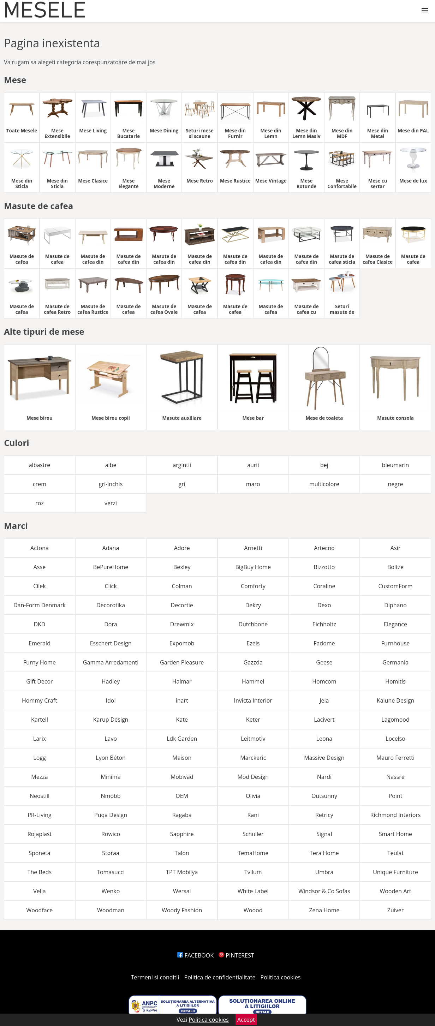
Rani (253, 815)
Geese (324, 662)
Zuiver (395, 910)
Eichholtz (324, 624)
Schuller (253, 834)
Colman (182, 586)
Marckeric (253, 758)
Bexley (182, 567)
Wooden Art (395, 891)
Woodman (110, 910)
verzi (111, 503)
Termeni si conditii (155, 977)
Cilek (39, 586)
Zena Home (324, 910)
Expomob (182, 643)
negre (395, 484)
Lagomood (395, 719)
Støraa (110, 853)
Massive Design (324, 758)
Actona (39, 548)
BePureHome (111, 567)
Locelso (395, 738)
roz (39, 503)
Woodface (39, 910)
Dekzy (253, 605)
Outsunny (324, 796)
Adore (182, 548)
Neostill (39, 796)
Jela (324, 700)
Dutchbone (253, 624)
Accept (246, 1020)
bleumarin (395, 465)
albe (111, 465)
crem (39, 484)
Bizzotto (324, 567)
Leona (324, 738)
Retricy (324, 815)
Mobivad (182, 777)
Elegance (395, 624)
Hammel (253, 681)
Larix (39, 738)
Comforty (253, 586)
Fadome (324, 643)
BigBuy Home (253, 567)
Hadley (111, 681)
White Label (253, 891)
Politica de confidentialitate (220, 977)
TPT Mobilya (182, 872)
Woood (253, 910)
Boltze (395, 567)
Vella (39, 891)
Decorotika (110, 605)
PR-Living (40, 815)
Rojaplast (40, 834)
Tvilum (253, 872)
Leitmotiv (253, 738)
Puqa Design (110, 815)
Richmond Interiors (395, 815)
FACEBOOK (195, 955)
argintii (182, 465)
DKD (39, 624)
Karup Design (111, 719)
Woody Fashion (182, 910)
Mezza (39, 777)
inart (182, 700)
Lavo (111, 738)
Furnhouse (395, 643)
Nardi (324, 777)
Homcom (324, 681)
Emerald (39, 643)
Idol (111, 700)
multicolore (324, 484)
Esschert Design (111, 643)
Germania (395, 662)
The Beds (40, 872)
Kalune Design (395, 700)
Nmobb (111, 796)
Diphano (395, 605)
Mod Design (253, 777)
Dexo (324, 605)
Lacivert (324, 719)
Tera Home (324, 853)
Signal (324, 834)
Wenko (111, 891)
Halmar (182, 681)
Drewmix (182, 624)
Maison (181, 758)
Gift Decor (39, 681)
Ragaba (182, 815)
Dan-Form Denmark (39, 605)
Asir (395, 548)
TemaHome (253, 853)
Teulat (395, 853)
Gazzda (253, 662)
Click (111, 586)
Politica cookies (281, 977)
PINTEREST (236, 955)
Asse (40, 567)
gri (182, 484)
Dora (110, 624)
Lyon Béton (110, 758)
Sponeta (39, 853)
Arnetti (253, 548)
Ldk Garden (182, 738)
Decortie (182, 605)
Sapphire (182, 834)
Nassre (395, 777)
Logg (39, 758)
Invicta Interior (253, 700)
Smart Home (395, 834)
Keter (253, 719)
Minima (111, 777)
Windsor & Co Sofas (324, 891)
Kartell (39, 719)
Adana (110, 548)
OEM (181, 796)
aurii (253, 465)
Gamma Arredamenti (110, 662)
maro (253, 484)
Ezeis (253, 643)
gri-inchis (111, 484)
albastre (39, 465)
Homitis (395, 681)
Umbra (324, 872)
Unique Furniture (395, 872)
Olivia (253, 796)
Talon (182, 853)
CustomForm (396, 586)
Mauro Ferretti (395, 758)
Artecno (324, 548)
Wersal (182, 891)
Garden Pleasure (182, 662)
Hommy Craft (39, 700)
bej (324, 465)
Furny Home (39, 662)
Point (396, 796)
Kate (181, 719)
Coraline (324, 586)
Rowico (110, 834)
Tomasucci (111, 872)
